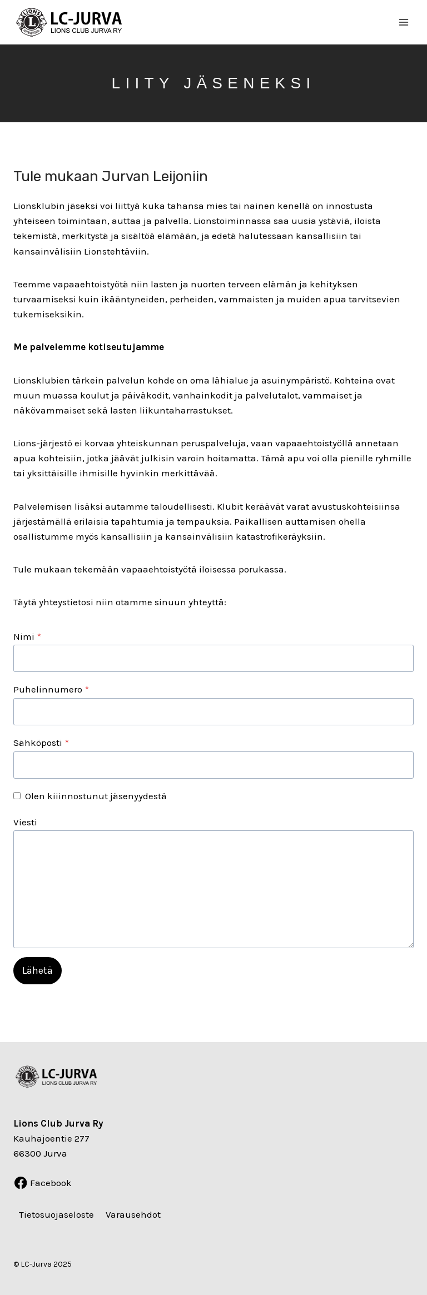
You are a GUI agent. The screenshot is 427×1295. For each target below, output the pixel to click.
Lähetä (37, 970)
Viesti (25, 822)
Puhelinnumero (51, 689)
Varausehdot (133, 1214)
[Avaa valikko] (403, 22)
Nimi (27, 636)
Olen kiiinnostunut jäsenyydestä (96, 795)
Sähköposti (41, 742)
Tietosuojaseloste (56, 1214)
